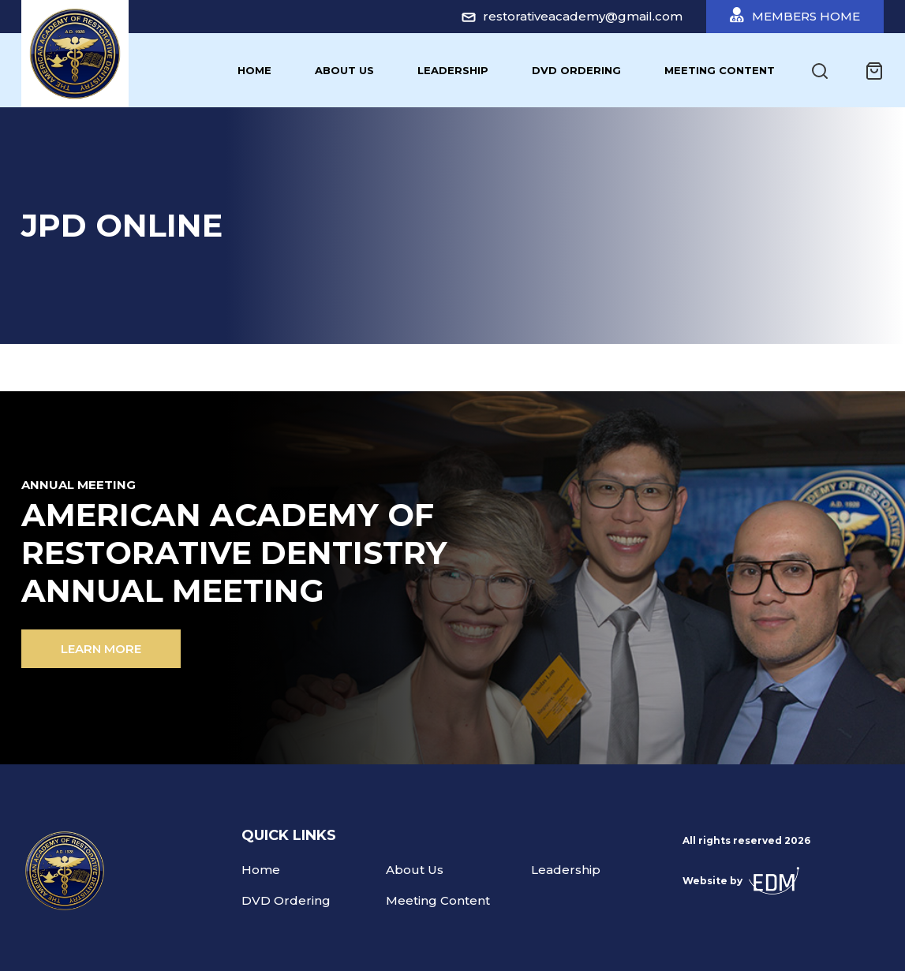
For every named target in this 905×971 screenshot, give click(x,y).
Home (254, 70)
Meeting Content (719, 70)
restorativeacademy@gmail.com (572, 16)
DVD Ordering (576, 70)
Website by (740, 881)
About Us (344, 70)
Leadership (452, 70)
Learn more (101, 648)
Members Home (795, 15)
